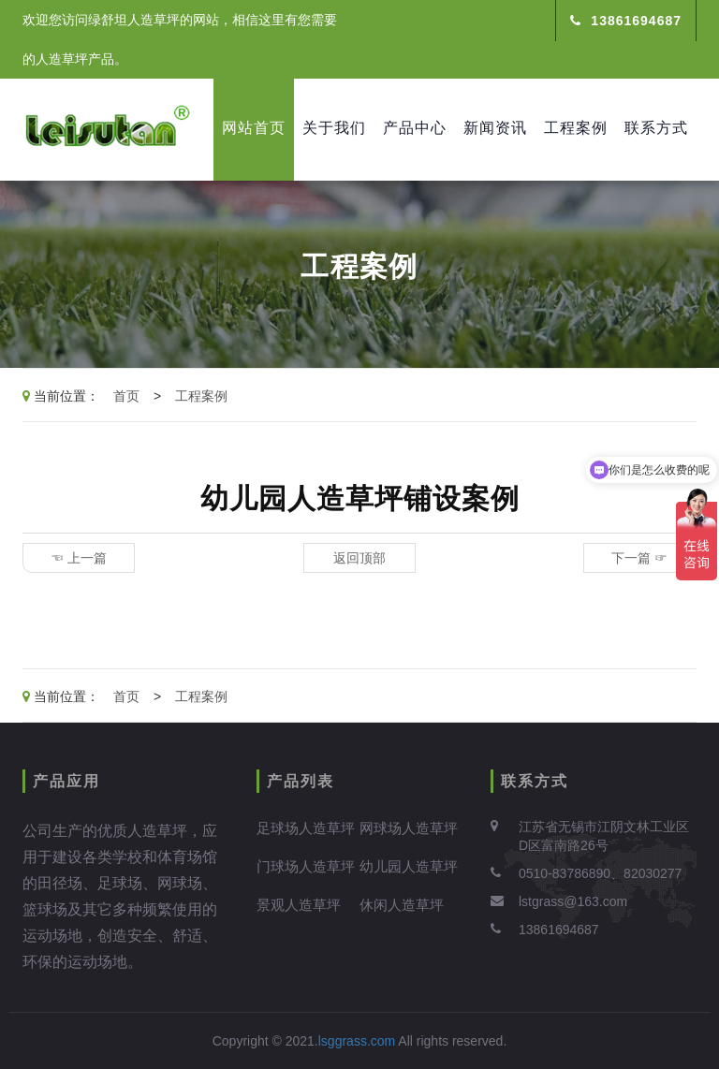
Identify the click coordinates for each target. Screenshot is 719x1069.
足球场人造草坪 (306, 828)
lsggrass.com (356, 1040)
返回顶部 (359, 557)
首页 (126, 395)
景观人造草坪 (299, 905)
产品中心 (415, 128)
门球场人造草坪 (306, 866)
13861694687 (626, 20)
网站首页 (254, 128)
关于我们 (334, 128)
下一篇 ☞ (639, 557)
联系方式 (656, 128)
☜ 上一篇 (79, 557)
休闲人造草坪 (402, 905)
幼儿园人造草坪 (409, 866)
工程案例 (576, 128)
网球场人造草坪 (409, 828)
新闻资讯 (495, 128)
